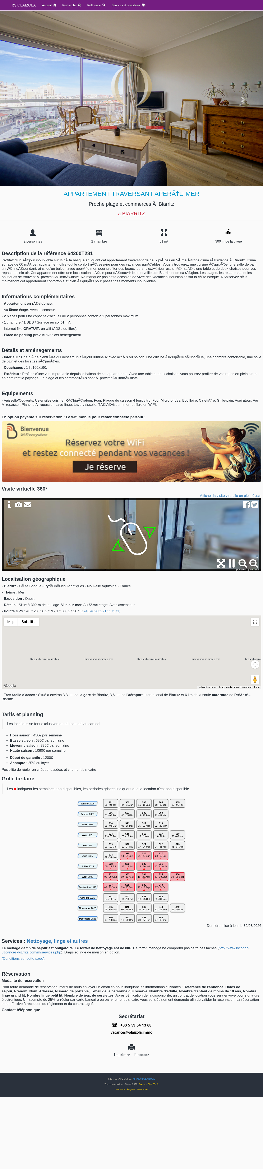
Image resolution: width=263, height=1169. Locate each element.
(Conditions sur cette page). (23, 959)
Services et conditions (128, 5)
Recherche (71, 5)
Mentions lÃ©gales (125, 1089)
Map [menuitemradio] (10, 621)
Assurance (142, 1089)
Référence (96, 5)
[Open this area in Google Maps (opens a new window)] (10, 686)
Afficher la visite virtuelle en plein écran (230, 496)
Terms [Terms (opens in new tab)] (257, 687)
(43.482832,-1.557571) (102, 611)
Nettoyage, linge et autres (57, 941)
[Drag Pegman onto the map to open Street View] (255, 679)
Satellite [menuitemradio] (29, 621)
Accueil (49, 5)
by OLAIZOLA (24, 5)
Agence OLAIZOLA (148, 1084)
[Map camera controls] (255, 664)
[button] (131, 648)
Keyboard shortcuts (207, 687)
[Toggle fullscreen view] (255, 622)
